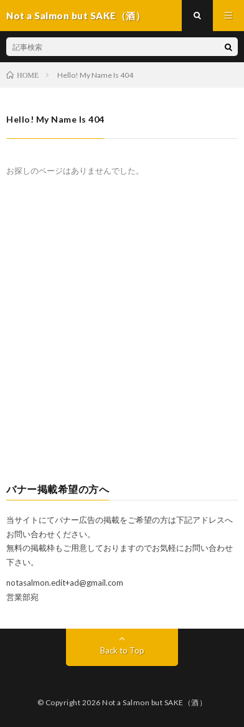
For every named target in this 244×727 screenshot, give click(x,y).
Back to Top (122, 650)
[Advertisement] (122, 337)
